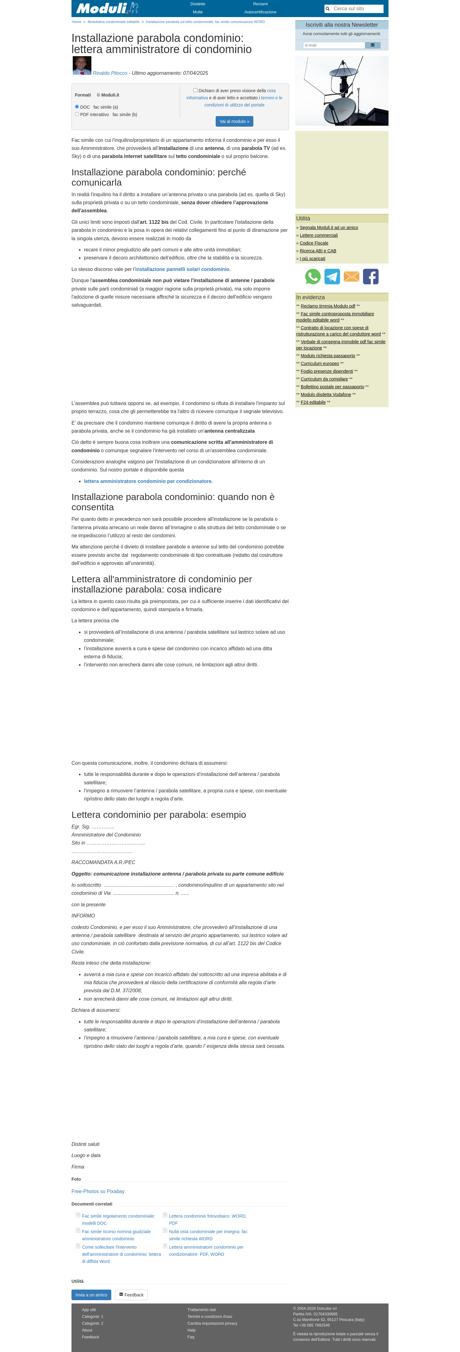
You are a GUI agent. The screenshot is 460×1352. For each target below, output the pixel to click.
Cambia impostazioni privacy (212, 1323)
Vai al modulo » (234, 121)
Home (76, 22)
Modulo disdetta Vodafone (326, 394)
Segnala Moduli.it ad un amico (329, 227)
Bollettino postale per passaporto (332, 386)
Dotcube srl (327, 1308)
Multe (198, 12)
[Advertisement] (180, 356)
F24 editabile (313, 402)
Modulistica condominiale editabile (114, 22)
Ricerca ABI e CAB (318, 250)
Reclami (260, 4)
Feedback (131, 1294)
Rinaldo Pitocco (110, 73)
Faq (190, 1337)
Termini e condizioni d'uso (209, 1316)
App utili (89, 1310)
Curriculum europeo (320, 363)
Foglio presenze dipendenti (327, 371)
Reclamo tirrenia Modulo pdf (328, 306)
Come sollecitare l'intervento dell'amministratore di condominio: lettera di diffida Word (121, 1254)
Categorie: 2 (93, 1323)
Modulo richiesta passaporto (328, 355)
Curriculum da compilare (324, 378)
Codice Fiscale (314, 243)
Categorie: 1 (93, 1316)
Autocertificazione (261, 12)
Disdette (198, 4)
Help (191, 1330)
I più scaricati (312, 258)
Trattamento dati (201, 1310)
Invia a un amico (91, 1294)
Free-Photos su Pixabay (98, 1191)
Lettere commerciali (319, 235)
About (87, 1330)
